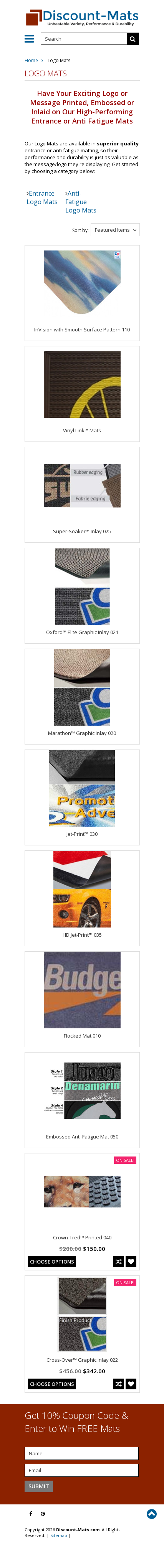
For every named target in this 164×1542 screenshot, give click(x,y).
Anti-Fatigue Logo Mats (80, 201)
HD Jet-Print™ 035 (82, 934)
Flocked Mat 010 (82, 1035)
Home (31, 60)
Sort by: (80, 230)
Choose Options (52, 1261)
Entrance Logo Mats (42, 197)
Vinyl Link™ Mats (82, 430)
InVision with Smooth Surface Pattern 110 (82, 329)
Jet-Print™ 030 (82, 833)
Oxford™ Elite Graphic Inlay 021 (82, 632)
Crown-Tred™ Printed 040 (82, 1237)
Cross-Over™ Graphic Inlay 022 (82, 1359)
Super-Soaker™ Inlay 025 (82, 531)
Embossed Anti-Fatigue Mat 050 (82, 1136)
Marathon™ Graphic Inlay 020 (82, 733)
